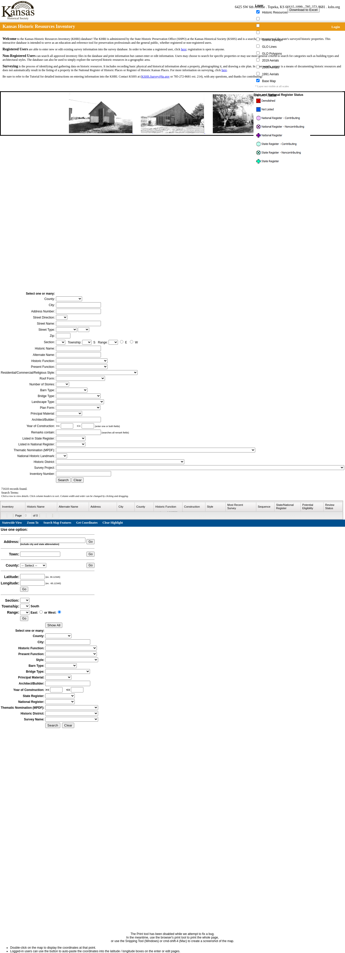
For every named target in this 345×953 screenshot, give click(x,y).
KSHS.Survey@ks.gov (156, 76)
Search (63, 480)
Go (90, 541)
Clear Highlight (112, 522)
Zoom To (33, 522)
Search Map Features (57, 522)
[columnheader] (13, 506)
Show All (53, 625)
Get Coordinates (87, 522)
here (183, 49)
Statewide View (12, 522)
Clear (77, 480)
